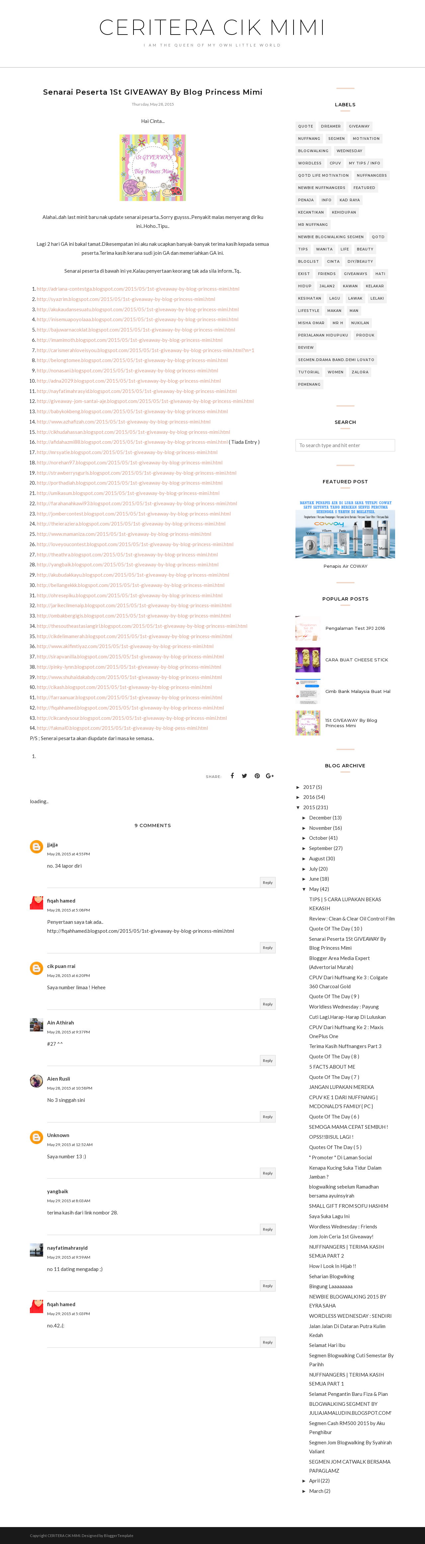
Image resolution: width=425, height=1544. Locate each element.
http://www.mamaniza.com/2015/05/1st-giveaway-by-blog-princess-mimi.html (124, 534)
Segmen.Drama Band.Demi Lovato (336, 360)
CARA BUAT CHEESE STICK (356, 659)
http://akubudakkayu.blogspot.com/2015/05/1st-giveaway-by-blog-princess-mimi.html (133, 575)
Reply (268, 882)
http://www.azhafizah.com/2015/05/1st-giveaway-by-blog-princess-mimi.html (124, 422)
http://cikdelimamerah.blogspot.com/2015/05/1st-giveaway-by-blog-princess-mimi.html (134, 636)
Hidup (305, 286)
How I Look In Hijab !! (332, 1266)
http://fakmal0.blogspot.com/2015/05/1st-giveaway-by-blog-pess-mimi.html (122, 728)
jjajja (52, 844)
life (345, 249)
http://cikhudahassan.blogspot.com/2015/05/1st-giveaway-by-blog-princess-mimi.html (133, 432)
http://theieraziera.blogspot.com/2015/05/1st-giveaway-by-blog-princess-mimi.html (131, 524)
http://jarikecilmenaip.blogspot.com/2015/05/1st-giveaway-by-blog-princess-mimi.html (134, 605)
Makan (334, 311)
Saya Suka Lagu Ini (329, 1216)
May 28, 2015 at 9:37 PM (68, 1031)
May (314, 889)
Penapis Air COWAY (345, 566)
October (318, 838)
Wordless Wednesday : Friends (343, 1226)
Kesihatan (309, 298)
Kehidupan (344, 212)
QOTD (378, 237)
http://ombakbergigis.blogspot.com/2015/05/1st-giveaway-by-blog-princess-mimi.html (134, 616)
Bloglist (308, 261)
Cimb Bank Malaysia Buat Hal (357, 691)
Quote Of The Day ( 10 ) (335, 928)
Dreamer (331, 126)
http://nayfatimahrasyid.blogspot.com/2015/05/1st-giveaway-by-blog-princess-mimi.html (137, 391)
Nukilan (360, 323)
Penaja (306, 200)
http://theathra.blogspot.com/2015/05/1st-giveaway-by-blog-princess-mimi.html (127, 554)
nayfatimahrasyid (67, 1248)
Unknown (58, 1135)
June (314, 879)
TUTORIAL (309, 372)
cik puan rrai (61, 966)
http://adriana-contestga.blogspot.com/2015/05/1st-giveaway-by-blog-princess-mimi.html (138, 289)
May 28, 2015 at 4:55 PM (68, 853)
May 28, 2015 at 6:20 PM (68, 975)
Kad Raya (350, 200)
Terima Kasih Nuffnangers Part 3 (345, 1046)
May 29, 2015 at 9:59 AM (68, 1257)
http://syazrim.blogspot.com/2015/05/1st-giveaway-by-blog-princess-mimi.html (126, 299)
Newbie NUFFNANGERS (322, 188)
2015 (309, 807)
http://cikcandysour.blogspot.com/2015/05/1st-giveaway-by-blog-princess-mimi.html (132, 718)
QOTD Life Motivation (323, 175)
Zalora (360, 372)
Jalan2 (327, 286)
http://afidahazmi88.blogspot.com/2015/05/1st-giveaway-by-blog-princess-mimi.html (132, 442)
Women (336, 372)
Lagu (334, 298)
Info (327, 200)
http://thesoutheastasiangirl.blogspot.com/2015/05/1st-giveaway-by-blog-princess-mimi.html (142, 626)
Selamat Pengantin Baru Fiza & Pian (348, 1394)
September (321, 848)
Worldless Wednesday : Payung (344, 1007)
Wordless (310, 163)
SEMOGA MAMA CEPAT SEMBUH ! (348, 1127)
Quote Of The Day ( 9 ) (334, 996)
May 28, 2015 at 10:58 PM (69, 1088)
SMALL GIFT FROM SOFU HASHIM (348, 1206)
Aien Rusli (58, 1079)
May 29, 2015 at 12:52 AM (70, 1144)
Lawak (355, 298)
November (320, 828)
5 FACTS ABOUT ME (332, 1067)
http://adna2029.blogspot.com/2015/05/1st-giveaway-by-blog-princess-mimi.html (129, 381)
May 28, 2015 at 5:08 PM (68, 910)
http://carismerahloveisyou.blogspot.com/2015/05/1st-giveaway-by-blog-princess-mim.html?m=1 (145, 350)
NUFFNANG (309, 139)
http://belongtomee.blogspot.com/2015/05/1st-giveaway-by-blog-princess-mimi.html (132, 360)
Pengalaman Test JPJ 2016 (355, 628)
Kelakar (375, 286)
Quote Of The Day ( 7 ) (334, 1077)
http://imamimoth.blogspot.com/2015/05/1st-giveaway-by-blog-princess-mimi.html (129, 340)
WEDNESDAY (350, 151)
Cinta (333, 261)
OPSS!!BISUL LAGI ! (331, 1137)
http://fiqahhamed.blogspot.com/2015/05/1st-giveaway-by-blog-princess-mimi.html (130, 708)
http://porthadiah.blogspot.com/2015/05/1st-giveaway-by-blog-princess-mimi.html (129, 483)
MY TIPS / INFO (365, 163)
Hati (380, 274)
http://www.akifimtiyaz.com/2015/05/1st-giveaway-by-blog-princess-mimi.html (125, 646)
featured (365, 188)
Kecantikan (311, 212)
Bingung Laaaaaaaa (331, 1286)
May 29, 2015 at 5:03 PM (68, 1313)
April (314, 1481)
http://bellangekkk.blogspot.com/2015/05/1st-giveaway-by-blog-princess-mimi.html (130, 585)
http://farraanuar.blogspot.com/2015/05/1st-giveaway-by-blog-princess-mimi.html (129, 697)
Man (354, 311)
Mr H (338, 323)
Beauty (365, 249)
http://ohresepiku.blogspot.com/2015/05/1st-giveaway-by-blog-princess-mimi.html (129, 595)
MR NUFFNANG (313, 225)
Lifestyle (308, 311)
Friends (327, 274)
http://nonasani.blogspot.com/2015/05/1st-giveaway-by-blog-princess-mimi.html (127, 370)
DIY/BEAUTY (360, 261)
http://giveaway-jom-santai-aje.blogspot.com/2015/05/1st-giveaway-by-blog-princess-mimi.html (145, 401)
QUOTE (305, 126)
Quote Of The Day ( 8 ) (334, 1056)
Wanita (324, 249)
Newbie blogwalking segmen (331, 237)
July (313, 869)
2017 (309, 787)
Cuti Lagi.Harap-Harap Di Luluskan (347, 1017)
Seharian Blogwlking (331, 1276)
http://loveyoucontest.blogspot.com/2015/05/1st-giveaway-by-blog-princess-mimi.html (135, 544)
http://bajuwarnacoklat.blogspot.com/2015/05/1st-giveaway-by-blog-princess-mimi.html (136, 330)
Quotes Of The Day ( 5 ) (335, 1147)
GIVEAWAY (359, 126)
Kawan (350, 286)
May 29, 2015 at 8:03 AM (68, 1200)
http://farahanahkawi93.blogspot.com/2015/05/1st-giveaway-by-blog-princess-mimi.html (137, 503)
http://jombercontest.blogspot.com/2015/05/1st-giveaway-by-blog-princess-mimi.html (134, 514)
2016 (309, 797)
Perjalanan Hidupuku (323, 335)
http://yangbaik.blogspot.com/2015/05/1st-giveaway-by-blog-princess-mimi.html (127, 564)
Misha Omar (311, 323)
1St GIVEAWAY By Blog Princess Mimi (351, 723)
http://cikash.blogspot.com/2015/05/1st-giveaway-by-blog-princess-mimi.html (124, 687)
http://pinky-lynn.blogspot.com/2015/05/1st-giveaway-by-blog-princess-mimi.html (129, 667)
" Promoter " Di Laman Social (340, 1157)
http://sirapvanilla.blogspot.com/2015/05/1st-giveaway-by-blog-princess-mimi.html (130, 656)
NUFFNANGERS (372, 175)
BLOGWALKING (313, 151)
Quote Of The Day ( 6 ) (334, 1116)
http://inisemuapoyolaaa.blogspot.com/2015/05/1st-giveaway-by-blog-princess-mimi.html (137, 319)
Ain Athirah (60, 1022)
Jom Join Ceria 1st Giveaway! (341, 1236)
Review (306, 347)
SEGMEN (336, 139)
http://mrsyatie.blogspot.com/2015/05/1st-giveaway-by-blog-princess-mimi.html (127, 452)
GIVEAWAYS (356, 274)
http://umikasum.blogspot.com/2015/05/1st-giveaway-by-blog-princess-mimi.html (128, 493)
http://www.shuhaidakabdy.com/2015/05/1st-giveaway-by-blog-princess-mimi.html (129, 677)
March (316, 1491)
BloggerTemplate (118, 1535)
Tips (303, 249)
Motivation (366, 139)
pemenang (309, 384)
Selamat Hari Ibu (327, 1345)
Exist (304, 274)
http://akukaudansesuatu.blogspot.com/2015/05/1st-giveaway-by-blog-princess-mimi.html (138, 309)
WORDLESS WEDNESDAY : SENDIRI (350, 1316)
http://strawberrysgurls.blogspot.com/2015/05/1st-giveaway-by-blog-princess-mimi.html (136, 473)
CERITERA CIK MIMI (213, 27)
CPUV (335, 163)
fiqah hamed (61, 901)
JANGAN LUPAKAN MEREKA (341, 1087)
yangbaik (57, 1191)
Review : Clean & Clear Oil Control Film (352, 918)
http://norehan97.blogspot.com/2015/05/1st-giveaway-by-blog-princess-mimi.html (129, 462)
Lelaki (377, 298)
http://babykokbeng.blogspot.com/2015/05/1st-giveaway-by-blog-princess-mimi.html (132, 411)
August (317, 858)
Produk (365, 335)
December (320, 817)
